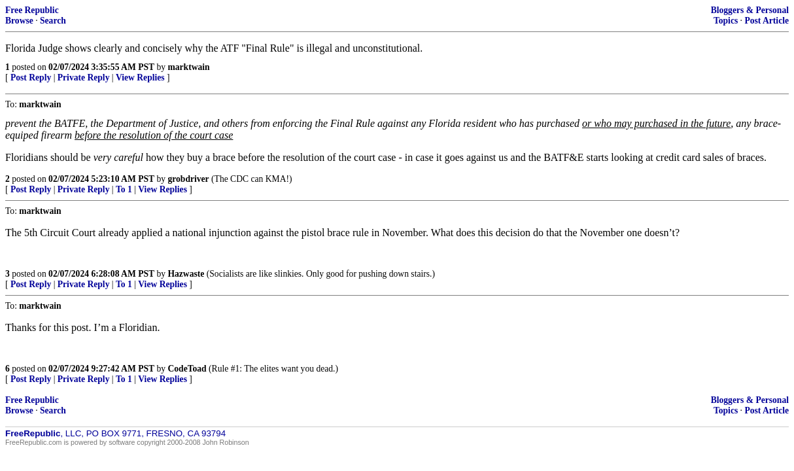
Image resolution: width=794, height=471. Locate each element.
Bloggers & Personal (750, 10)
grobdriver (188, 179)
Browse (19, 21)
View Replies (140, 77)
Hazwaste (185, 274)
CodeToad (186, 369)
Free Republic (32, 10)
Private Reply (84, 77)
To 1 (124, 189)
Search (53, 21)
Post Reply (30, 77)
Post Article (766, 21)
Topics (726, 21)
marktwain (188, 67)
